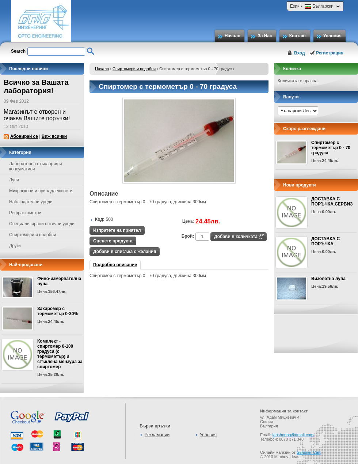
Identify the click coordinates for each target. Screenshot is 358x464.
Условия (332, 35)
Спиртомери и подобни (134, 69)
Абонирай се (24, 136)
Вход (299, 53)
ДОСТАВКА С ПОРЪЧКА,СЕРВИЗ (332, 201)
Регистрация (329, 53)
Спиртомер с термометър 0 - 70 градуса (330, 147)
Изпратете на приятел (117, 230)
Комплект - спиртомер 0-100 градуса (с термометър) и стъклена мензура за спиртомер (60, 354)
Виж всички (54, 136)
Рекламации (157, 434)
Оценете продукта (113, 241)
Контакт (297, 35)
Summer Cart (308, 452)
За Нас (265, 35)
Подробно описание (115, 264)
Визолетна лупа (328, 278)
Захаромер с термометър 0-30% (57, 311)
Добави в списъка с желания (124, 251)
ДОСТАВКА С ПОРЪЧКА (325, 241)
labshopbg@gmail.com (293, 435)
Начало (232, 35)
